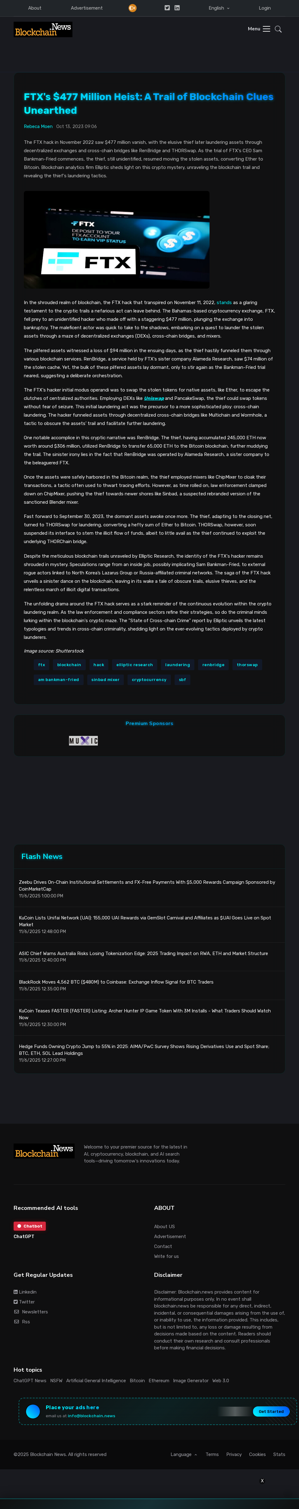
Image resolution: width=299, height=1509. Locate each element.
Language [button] (182, 1457)
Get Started (270, 1413)
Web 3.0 (220, 1382)
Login (265, 8)
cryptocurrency (149, 679)
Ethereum (159, 1382)
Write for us (166, 1258)
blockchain (69, 664)
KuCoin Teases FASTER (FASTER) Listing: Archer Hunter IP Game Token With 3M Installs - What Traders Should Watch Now (145, 1016)
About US (164, 1228)
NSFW (56, 1382)
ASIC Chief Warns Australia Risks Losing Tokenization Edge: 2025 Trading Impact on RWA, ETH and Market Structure (143, 955)
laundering (177, 664)
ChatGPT (24, 1239)
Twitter (24, 1304)
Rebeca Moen (38, 126)
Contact (163, 1248)
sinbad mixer (105, 679)
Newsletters (31, 1314)
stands (224, 302)
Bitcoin (137, 1382)
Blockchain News (48, 1457)
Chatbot (30, 1228)
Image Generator (191, 1382)
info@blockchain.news (92, 1417)
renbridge (213, 664)
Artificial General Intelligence (96, 1382)
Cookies (257, 1457)
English (217, 8)
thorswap (247, 664)
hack (98, 664)
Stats (279, 1457)
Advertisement (87, 8)
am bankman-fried (58, 679)
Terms (212, 1457)
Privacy (234, 1457)
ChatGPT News (30, 1382)
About (34, 8)
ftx (41, 664)
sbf (182, 679)
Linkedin (25, 1294)
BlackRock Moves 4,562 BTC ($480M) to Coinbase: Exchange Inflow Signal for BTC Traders (116, 984)
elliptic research (134, 664)
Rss (22, 1324)
